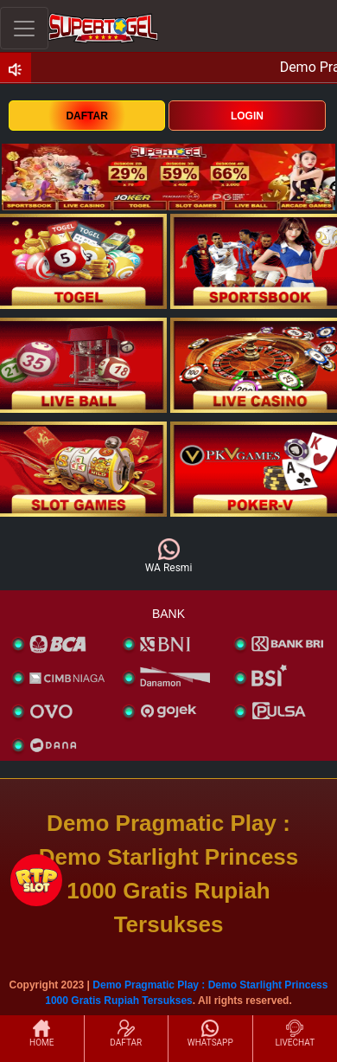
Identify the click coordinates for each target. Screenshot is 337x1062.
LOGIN (247, 116)
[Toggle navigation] (24, 28)
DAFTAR (86, 116)
